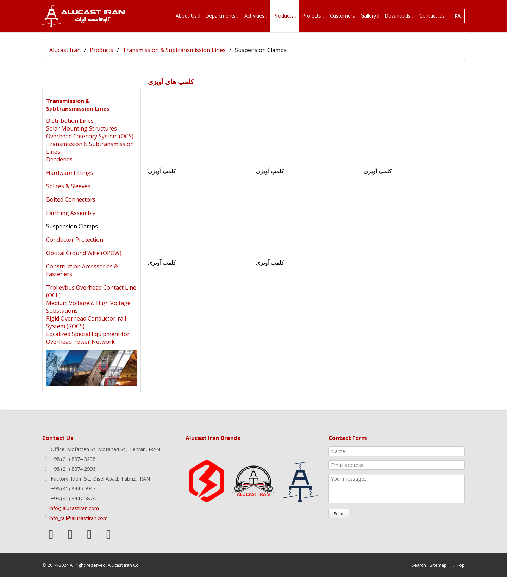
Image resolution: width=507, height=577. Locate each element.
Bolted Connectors (70, 199)
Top (461, 565)
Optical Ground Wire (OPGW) (83, 253)
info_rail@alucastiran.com (78, 518)
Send (338, 513)
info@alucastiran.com (74, 508)
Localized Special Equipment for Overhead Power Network (88, 337)
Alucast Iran (65, 50)
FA (458, 16)
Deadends (59, 159)
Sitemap (438, 565)
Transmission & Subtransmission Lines (174, 50)
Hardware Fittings (69, 173)
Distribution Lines (70, 121)
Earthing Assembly (70, 213)
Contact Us (57, 438)
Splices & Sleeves (68, 186)
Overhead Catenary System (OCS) (89, 136)
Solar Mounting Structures (81, 128)
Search (418, 565)
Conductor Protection (74, 239)
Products (101, 50)
